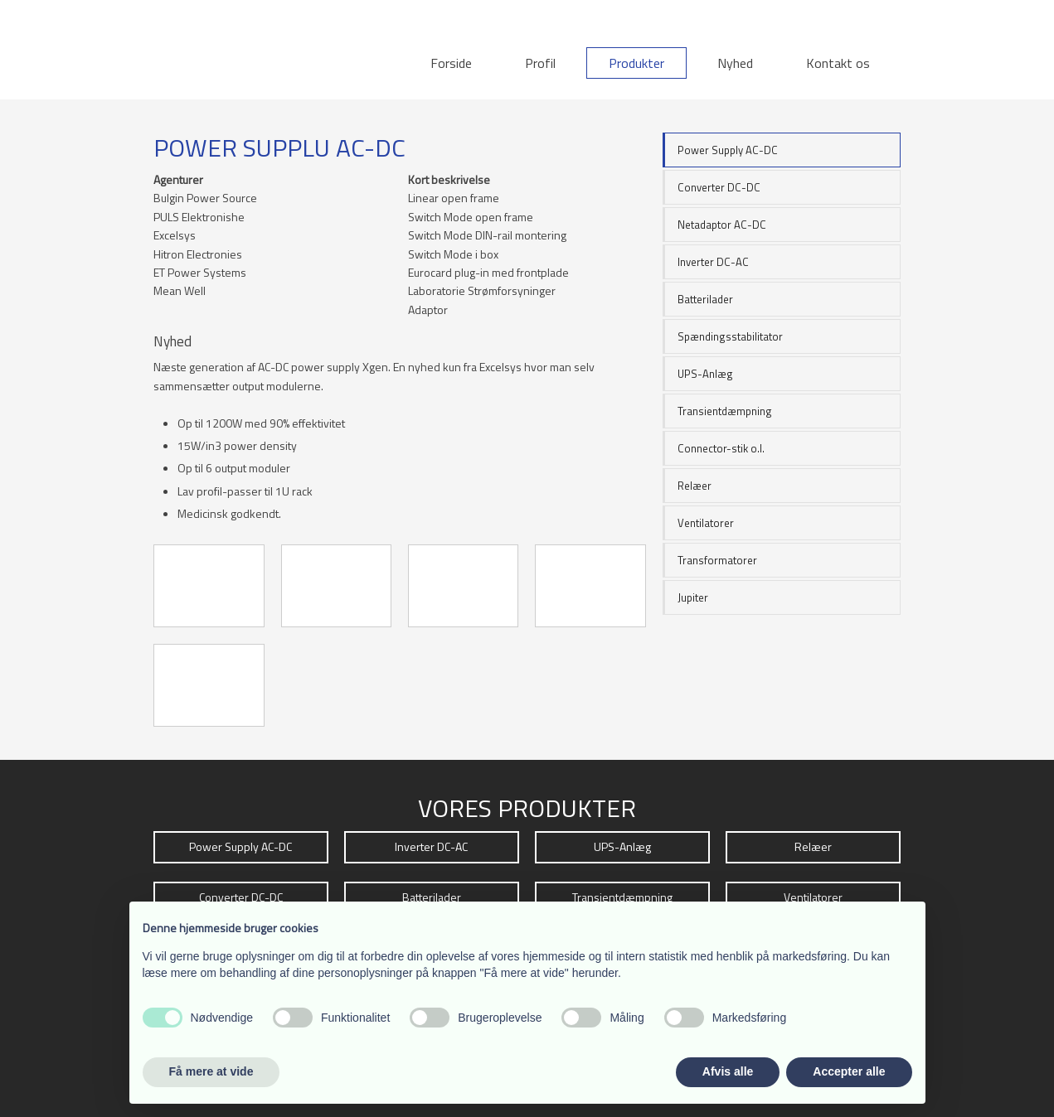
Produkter (636, 63)
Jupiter (693, 597)
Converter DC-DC (719, 187)
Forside (451, 63)
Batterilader (705, 299)
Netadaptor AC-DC (722, 224)
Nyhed (735, 63)
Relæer (695, 485)
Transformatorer (717, 560)
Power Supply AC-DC (728, 150)
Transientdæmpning (725, 411)
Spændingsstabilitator (730, 336)
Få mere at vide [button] (211, 1071)
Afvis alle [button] (727, 1071)
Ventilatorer (706, 523)
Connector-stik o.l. (721, 448)
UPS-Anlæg (705, 373)
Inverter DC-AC (713, 262)
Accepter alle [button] (849, 1071)
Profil (540, 63)
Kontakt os (838, 63)
